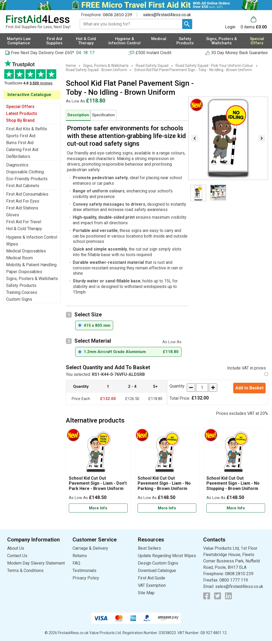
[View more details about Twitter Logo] (217, 595)
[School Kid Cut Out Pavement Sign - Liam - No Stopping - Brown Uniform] (235, 471)
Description (78, 115)
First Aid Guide (151, 577)
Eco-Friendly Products (27, 178)
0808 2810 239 (117, 14)
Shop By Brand (20, 120)
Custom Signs (19, 299)
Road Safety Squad (152, 65)
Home (71, 65)
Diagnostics (17, 164)
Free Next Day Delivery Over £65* (42, 52)
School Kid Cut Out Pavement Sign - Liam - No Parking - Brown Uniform (164, 483)
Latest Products (21, 113)
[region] (98, 453)
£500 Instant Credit (153, 52)
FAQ (76, 563)
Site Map (146, 592)
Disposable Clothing (25, 171)
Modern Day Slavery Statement (36, 563)
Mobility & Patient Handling (31, 264)
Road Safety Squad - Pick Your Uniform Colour (214, 65)
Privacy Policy (86, 577)
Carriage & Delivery (90, 548)
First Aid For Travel (23, 221)
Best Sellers (149, 548)
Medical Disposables (26, 250)
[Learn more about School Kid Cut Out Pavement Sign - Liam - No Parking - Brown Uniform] (167, 508)
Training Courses (21, 292)
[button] (233, 22)
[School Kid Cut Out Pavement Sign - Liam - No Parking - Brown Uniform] (167, 471)
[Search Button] (187, 24)
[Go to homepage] (38, 22)
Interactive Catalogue (29, 94)
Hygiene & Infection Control (31, 237)
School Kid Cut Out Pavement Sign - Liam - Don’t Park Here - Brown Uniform (98, 483)
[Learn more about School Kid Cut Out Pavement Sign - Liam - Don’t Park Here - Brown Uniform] (98, 508)
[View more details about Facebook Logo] (206, 595)
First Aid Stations (22, 207)
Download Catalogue (157, 570)
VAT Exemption (152, 585)
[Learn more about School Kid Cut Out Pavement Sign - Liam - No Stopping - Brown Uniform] (235, 508)
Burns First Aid (19, 142)
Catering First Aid (22, 149)
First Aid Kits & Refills (26, 128)
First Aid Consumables (27, 194)
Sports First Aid (20, 135)
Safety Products (21, 285)
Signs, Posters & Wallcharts (32, 278)
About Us (15, 548)
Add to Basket (249, 387)
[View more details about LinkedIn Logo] (228, 595)
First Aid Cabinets (22, 185)
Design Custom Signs (158, 563)
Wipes (12, 244)
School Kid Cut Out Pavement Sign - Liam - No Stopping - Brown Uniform (233, 483)
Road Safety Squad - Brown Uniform (96, 70)
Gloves (12, 214)
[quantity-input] (202, 387)
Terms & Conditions (25, 570)
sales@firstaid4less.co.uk (167, 14)
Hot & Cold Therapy (24, 228)
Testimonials (32, 75)
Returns (80, 555)
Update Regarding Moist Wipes (167, 555)
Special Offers (20, 106)
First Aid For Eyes (22, 201)
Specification (103, 115)
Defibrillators (18, 156)
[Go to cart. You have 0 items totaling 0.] (254, 22)
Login (230, 26)
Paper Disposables (24, 271)
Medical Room (19, 257)
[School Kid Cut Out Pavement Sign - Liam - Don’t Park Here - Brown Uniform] (98, 471)
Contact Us (17, 555)
